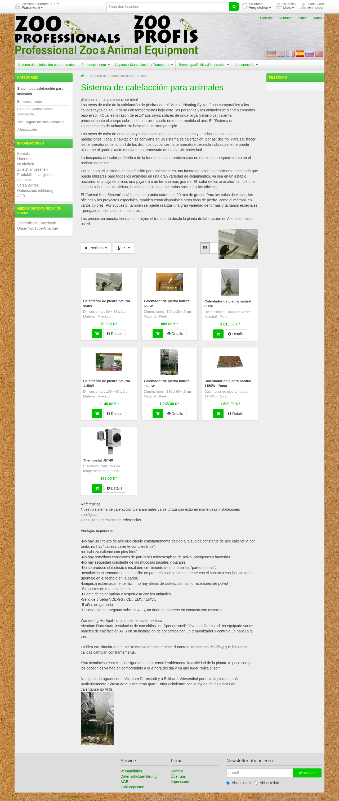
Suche (304, 18)
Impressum (180, 781)
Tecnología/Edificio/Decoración (204, 65)
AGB (21, 196)
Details (114, 333)
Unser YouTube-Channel (37, 228)
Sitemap (24, 180)
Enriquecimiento (95, 65)
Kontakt (318, 18)
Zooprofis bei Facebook (36, 223)
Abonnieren (238, 782)
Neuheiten (287, 18)
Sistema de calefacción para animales (46, 65)
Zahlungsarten (132, 786)
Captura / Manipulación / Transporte (144, 65)
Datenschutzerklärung (35, 190)
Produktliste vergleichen (37, 175)
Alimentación (246, 65)
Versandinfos (28, 185)
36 (123, 248)
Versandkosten (72, 796)
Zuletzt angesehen (32, 169)
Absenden (307, 772)
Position (96, 248)
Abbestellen (267, 782)
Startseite (267, 18)
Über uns (24, 159)
